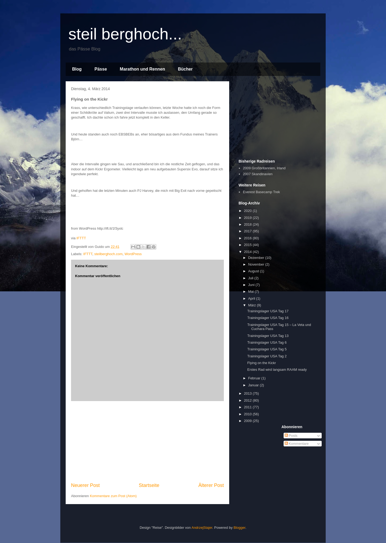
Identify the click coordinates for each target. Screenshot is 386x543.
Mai (251, 291)
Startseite (149, 485)
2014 (248, 252)
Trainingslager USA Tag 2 (267, 356)
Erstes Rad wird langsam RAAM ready (277, 370)
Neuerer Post (85, 485)
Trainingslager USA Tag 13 (267, 336)
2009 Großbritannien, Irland (264, 168)
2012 (248, 400)
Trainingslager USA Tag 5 (267, 349)
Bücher (185, 69)
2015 (248, 245)
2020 (248, 211)
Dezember (256, 258)
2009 (248, 421)
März (252, 305)
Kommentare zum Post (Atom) (113, 496)
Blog (77, 69)
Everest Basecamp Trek (261, 192)
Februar (254, 378)
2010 (248, 414)
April (252, 298)
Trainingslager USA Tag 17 (267, 311)
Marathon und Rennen (142, 69)
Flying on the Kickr (261, 363)
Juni (251, 285)
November (256, 264)
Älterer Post (211, 485)
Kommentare (297, 444)
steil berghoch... (125, 34)
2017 (248, 231)
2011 (248, 407)
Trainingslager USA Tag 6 (267, 342)
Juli (251, 278)
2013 (248, 393)
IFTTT (81, 238)
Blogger (239, 528)
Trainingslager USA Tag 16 (267, 318)
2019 (248, 218)
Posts (291, 436)
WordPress (133, 254)
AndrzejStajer (201, 528)
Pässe (101, 69)
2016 (248, 238)
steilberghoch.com (108, 254)
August (254, 271)
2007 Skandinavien (258, 174)
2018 (248, 224)
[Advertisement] (147, 441)
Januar (254, 385)
